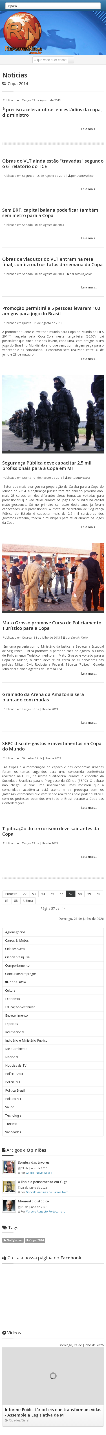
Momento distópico (33, 1201)
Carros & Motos (17, 940)
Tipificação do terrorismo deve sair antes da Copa (50, 831)
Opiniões (24, 1150)
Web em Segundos (90, 1429)
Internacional (14, 1032)
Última (28, 900)
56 (61, 894)
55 (52, 894)
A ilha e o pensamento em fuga (43, 1182)
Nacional (11, 1057)
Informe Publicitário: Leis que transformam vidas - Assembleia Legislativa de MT (53, 1368)
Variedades (13, 1132)
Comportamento (17, 965)
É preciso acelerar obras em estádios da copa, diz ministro (52, 112)
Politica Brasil (15, 1090)
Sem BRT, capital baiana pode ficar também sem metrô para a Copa (50, 212)
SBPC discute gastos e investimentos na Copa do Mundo (52, 746)
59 (89, 894)
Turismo (11, 1124)
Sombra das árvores (33, 1162)
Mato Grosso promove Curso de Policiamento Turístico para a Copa (51, 625)
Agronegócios (15, 932)
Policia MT (12, 1082)
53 (34, 894)
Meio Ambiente (16, 1049)
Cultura (10, 990)
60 (98, 894)
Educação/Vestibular (20, 1007)
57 (71, 894)
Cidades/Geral (15, 949)
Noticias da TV (15, 1065)
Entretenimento (16, 1015)
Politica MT (13, 1099)
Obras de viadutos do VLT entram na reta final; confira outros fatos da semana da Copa (52, 262)
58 (80, 894)
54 (43, 894)
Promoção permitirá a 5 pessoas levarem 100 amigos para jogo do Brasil (51, 311)
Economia (12, 999)
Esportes (11, 1024)
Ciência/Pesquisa (17, 957)
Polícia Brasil (14, 1074)
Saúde (9, 1107)
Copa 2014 (15, 982)
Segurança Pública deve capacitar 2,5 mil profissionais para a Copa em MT (46, 465)
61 (7, 900)
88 (16, 900)
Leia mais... (88, 129)
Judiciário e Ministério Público (26, 1040)
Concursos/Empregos (21, 974)
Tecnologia (13, 1115)
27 (24, 894)
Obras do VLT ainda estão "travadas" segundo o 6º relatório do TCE (53, 163)
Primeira (11, 894)
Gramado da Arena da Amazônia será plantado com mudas (43, 697)
